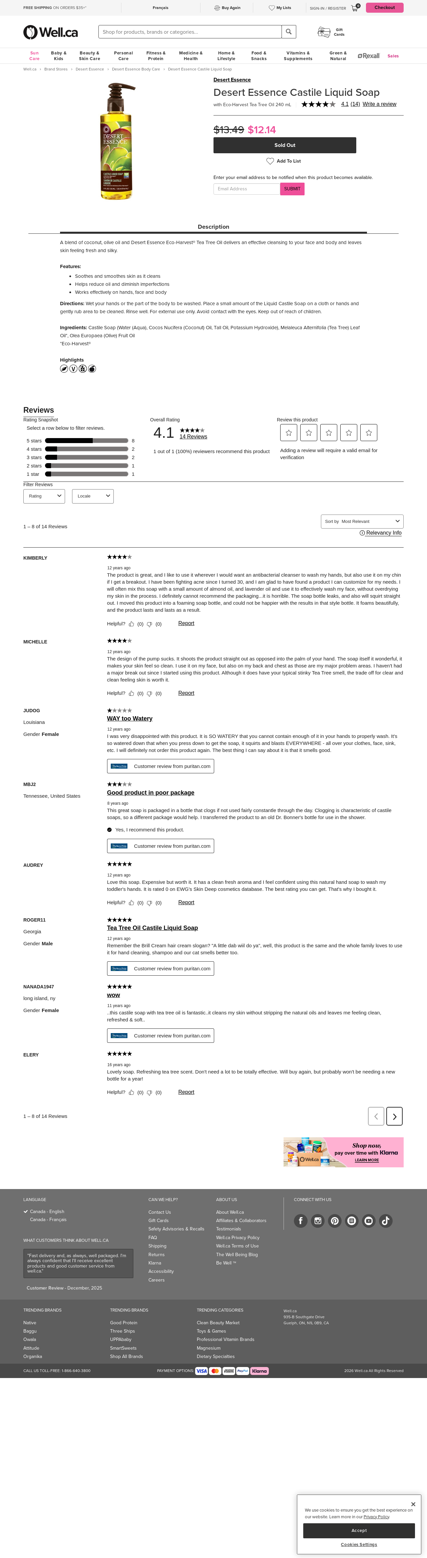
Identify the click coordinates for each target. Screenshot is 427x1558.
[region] (359, 1524)
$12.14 (262, 129)
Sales (393, 56)
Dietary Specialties (216, 1356)
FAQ (152, 1237)
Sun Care (34, 55)
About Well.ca (230, 1212)
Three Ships (122, 1331)
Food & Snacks (259, 55)
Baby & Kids (58, 55)
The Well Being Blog (237, 1254)
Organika (32, 1356)
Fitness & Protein (156, 55)
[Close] (413, 1504)
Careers (156, 1280)
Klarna (154, 1263)
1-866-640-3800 (76, 1371)
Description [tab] (213, 226)
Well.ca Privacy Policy (238, 1237)
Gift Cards (158, 1220)
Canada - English (47, 1211)
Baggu (30, 1331)
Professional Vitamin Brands (226, 1339)
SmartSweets (123, 1348)
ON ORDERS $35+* (54, 8)
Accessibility (161, 1271)
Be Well (226, 1263)
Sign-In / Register (328, 8)
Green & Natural (338, 55)
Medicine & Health (191, 55)
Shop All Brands (126, 1356)
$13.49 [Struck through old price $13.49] (229, 129)
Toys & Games (211, 1331)
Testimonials (228, 1228)
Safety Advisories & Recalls (176, 1228)
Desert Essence (232, 79)
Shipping (157, 1245)
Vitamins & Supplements (298, 55)
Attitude (31, 1348)
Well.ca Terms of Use (237, 1245)
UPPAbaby (120, 1339)
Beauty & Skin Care (89, 55)
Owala (29, 1339)
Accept (359, 1530)
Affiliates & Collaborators (241, 1220)
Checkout (385, 7)
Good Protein (123, 1322)
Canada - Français (48, 1219)
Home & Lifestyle (227, 55)
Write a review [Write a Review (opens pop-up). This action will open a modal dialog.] (379, 104)
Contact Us (159, 1212)
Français (160, 8)
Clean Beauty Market (218, 1322)
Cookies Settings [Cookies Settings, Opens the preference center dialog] (359, 1545)
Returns (156, 1254)
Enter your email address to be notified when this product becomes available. (293, 177)
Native (29, 1322)
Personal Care (123, 55)
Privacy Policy (376, 1517)
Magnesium (209, 1348)
